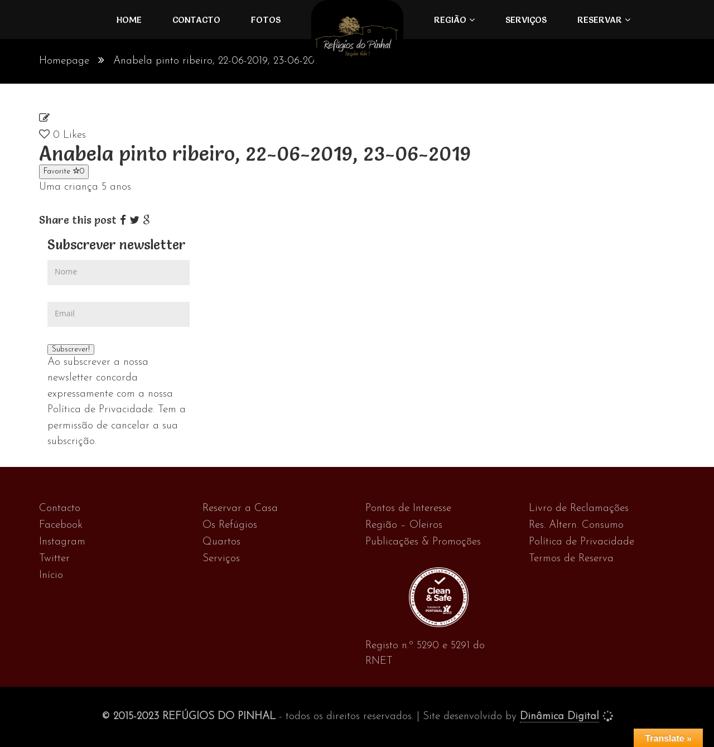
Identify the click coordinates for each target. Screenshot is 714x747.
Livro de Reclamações (579, 508)
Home (129, 19)
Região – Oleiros (403, 525)
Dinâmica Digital (559, 716)
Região (450, 19)
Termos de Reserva (571, 558)
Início (51, 575)
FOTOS (266, 19)
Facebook (61, 525)
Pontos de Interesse (408, 508)
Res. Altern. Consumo (576, 525)
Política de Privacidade (581, 542)
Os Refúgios (229, 525)
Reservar (599, 19)
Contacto (196, 19)
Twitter (54, 558)
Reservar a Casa (240, 508)
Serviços (526, 19)
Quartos (221, 542)
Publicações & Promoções (423, 542)
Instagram (62, 542)
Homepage (64, 61)
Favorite (64, 171)
